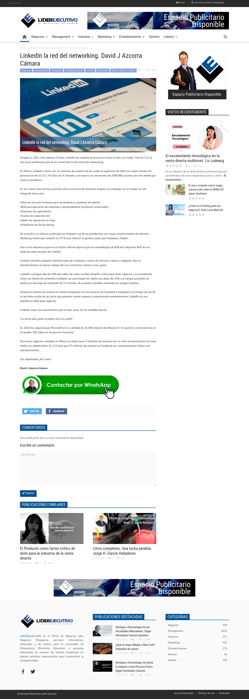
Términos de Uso (206, 693)
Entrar (180, 2)
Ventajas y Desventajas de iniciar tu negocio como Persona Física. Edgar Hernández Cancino (134, 667)
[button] (225, 36)
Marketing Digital (74, 70)
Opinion (154, 36)
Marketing (105, 38)
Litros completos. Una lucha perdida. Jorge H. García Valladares (122, 551)
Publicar (29, 493)
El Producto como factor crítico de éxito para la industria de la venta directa (47, 553)
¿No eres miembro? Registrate (207, 2)
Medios (90, 70)
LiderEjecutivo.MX (30, 636)
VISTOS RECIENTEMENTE (187, 112)
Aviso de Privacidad (183, 693)
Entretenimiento (130, 38)
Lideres (169, 38)
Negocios (38, 38)
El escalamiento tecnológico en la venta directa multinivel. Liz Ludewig (195, 158)
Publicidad (103, 70)
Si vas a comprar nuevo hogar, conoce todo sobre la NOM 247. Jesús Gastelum (206, 189)
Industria (84, 38)
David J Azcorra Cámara (123, 70)
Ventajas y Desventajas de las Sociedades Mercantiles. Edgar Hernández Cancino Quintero (133, 631)
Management (62, 38)
